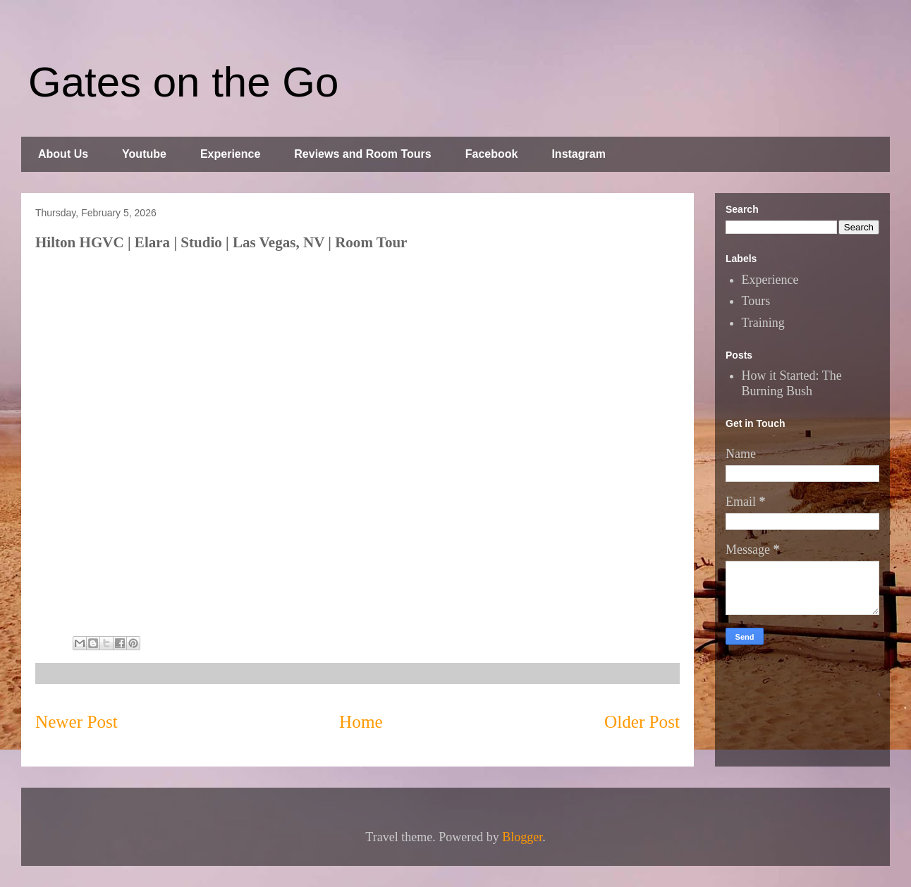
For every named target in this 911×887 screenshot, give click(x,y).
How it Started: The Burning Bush (792, 383)
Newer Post (76, 721)
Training (763, 323)
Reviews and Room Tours (362, 154)
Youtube (144, 154)
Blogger (522, 837)
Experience (230, 154)
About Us (63, 154)
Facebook (491, 154)
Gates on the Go (183, 82)
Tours (756, 301)
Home (361, 721)
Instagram (578, 154)
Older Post (642, 721)
